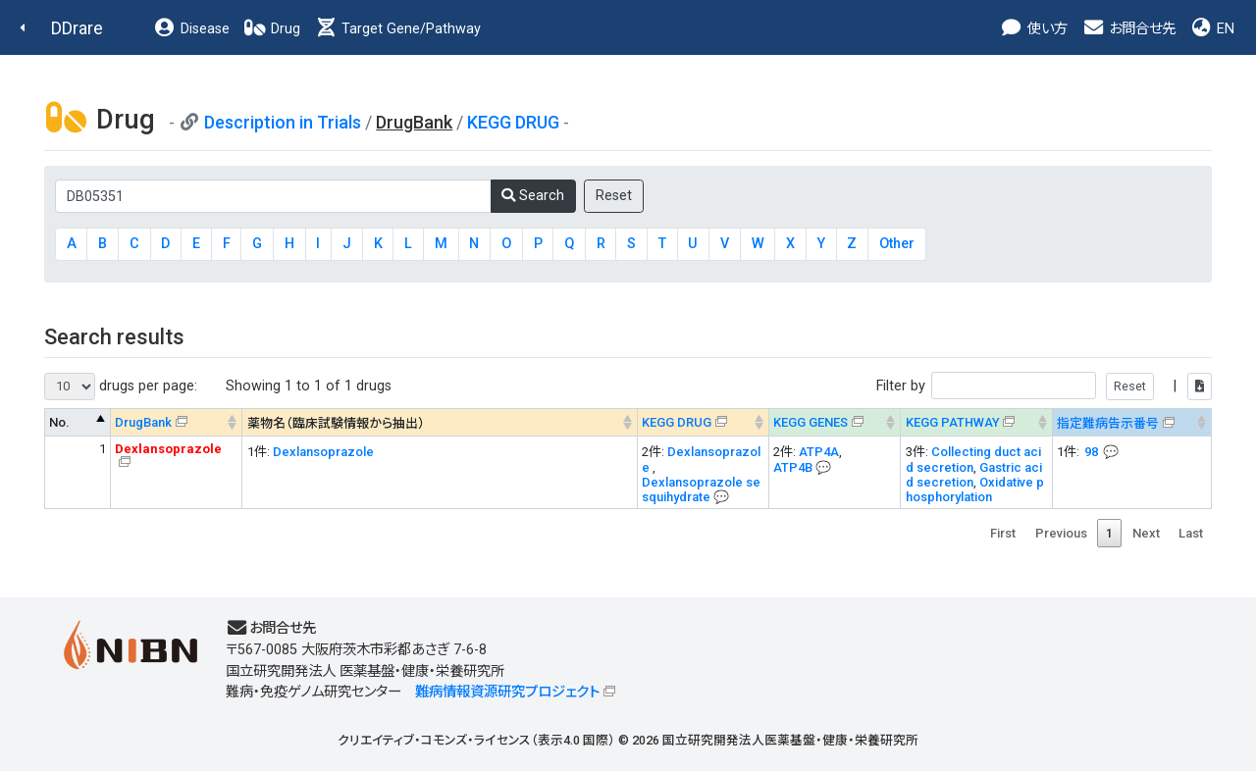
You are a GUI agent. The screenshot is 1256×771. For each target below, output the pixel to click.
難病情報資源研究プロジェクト (507, 692)
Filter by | (1044, 386)
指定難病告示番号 (1108, 423)
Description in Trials (282, 122)
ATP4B (792, 467)
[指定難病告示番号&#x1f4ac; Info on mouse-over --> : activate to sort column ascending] (1131, 422)
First (1003, 533)
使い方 (1034, 29)
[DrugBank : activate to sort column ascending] (176, 422)
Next (1146, 533)
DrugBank (143, 422)
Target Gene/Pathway (397, 29)
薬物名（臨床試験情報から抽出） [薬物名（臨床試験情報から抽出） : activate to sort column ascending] (336, 423)
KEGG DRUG (513, 122)
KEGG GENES (810, 422)
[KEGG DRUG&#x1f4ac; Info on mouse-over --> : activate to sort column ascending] (702, 422)
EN (1211, 29)
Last (1190, 533)
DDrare (77, 28)
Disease (191, 29)
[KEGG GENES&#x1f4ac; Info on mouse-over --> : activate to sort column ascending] (834, 422)
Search (532, 195)
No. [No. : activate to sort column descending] (59, 422)
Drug (271, 29)
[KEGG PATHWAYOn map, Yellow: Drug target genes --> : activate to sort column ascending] (976, 422)
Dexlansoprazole (323, 451)
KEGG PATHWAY (953, 422)
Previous (1061, 533)
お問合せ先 (1128, 29)
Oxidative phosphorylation (975, 489)
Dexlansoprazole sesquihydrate (701, 489)
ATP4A (819, 451)
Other (897, 243)
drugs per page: (120, 386)
